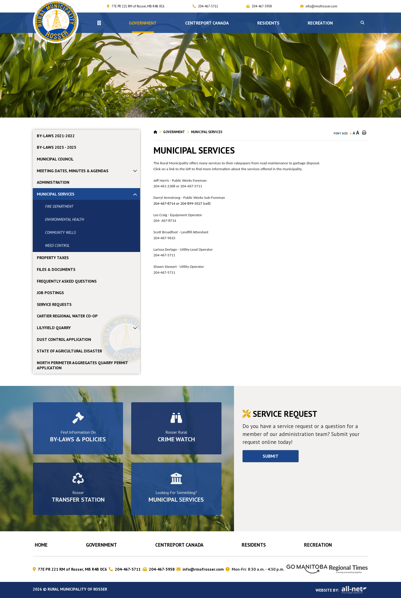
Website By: (342, 590)
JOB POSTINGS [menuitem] (50, 292)
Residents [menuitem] (268, 23)
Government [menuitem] (143, 23)
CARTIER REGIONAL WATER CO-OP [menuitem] (67, 315)
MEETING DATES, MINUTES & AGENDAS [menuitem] (72, 170)
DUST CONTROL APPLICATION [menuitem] (64, 339)
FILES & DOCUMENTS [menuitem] (56, 269)
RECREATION (318, 545)
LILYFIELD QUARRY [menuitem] (54, 327)
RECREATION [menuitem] (320, 23)
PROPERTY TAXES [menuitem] (53, 257)
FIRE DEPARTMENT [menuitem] (59, 206)
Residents (254, 545)
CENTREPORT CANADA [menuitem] (207, 23)
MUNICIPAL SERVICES (206, 132)
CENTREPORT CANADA (179, 545)
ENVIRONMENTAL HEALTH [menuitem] (64, 219)
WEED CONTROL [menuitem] (57, 245)
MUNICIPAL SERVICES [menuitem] (55, 194)
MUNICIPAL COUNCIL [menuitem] (55, 159)
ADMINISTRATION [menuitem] (53, 182)
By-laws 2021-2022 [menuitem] (56, 135)
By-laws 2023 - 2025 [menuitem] (56, 147)
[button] (362, 23)
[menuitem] (99, 23)
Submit (271, 456)
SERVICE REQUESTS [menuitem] (54, 304)
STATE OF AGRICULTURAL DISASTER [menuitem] (69, 350)
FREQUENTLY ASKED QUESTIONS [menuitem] (67, 281)
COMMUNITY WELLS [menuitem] (60, 232)
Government (174, 132)
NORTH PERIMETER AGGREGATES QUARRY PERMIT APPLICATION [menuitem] (82, 365)
